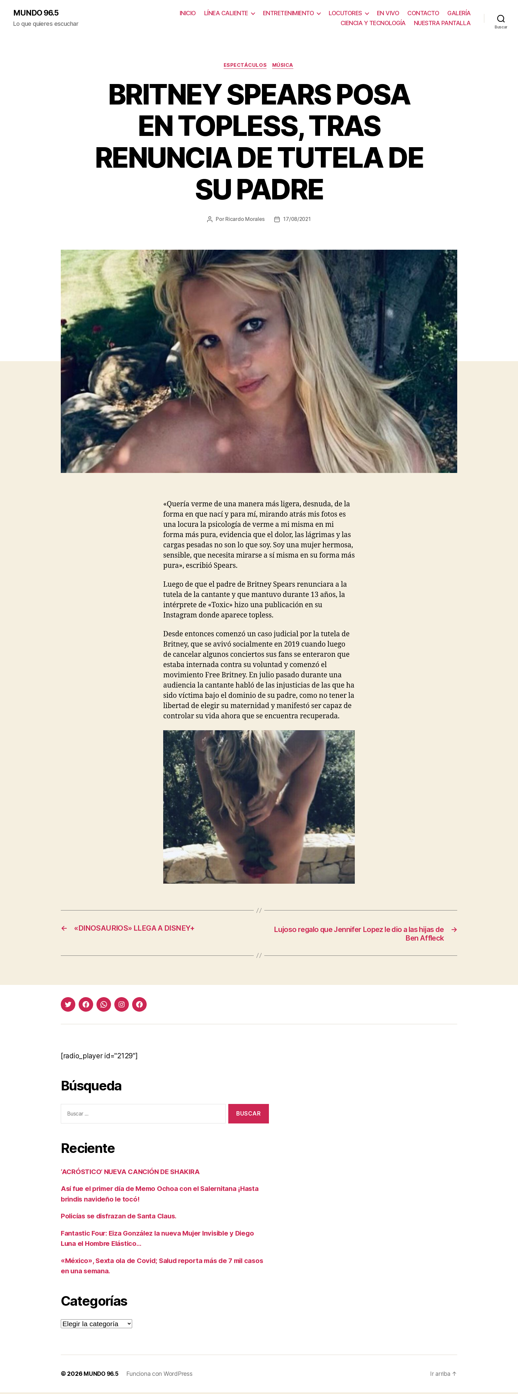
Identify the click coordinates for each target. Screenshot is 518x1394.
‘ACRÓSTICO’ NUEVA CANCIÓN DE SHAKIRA (133, 1173)
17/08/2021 (297, 220)
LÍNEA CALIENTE (226, 13)
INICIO (188, 13)
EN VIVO (388, 13)
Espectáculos (245, 66)
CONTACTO (423, 13)
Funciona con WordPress (161, 1375)
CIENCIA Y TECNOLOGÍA (373, 23)
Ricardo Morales (244, 220)
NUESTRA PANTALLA (442, 23)
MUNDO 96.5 (37, 13)
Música (284, 66)
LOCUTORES (345, 13)
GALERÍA (459, 13)
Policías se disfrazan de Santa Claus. (121, 1217)
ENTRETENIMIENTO (288, 13)
